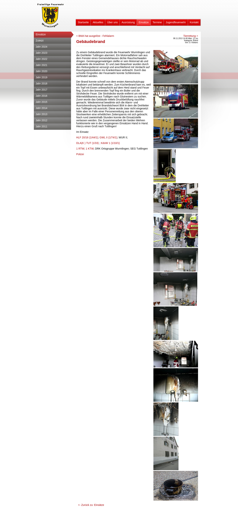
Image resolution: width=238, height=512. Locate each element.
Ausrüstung (128, 22)
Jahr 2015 (41, 101)
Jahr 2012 (41, 120)
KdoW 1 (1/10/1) (110, 143)
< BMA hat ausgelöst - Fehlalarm (95, 35)
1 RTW (80, 148)
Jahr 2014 (41, 108)
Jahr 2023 (41, 52)
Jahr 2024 (41, 46)
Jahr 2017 (41, 89)
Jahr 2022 (41, 58)
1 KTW (90, 148)
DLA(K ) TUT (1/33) (87, 143)
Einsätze (144, 22)
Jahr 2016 (41, 95)
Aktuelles (98, 22)
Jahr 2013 (41, 114)
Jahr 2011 (41, 126)
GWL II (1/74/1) (108, 137)
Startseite (83, 22)
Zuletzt (40, 40)
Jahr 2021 (41, 65)
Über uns (112, 22)
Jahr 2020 (41, 71)
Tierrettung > (190, 35)
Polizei (80, 154)
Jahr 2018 (41, 83)
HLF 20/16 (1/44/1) (87, 137)
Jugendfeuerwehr (176, 22)
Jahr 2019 (41, 77)
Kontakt (194, 22)
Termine (157, 22)
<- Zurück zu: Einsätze (91, 504)
